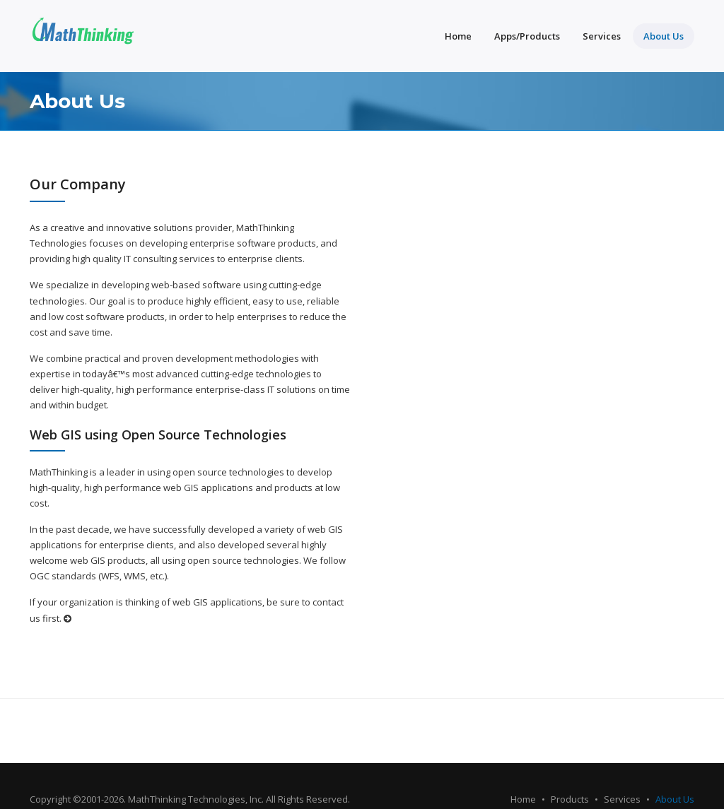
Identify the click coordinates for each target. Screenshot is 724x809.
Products (570, 799)
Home (458, 36)
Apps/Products (527, 36)
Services (602, 36)
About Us (663, 36)
